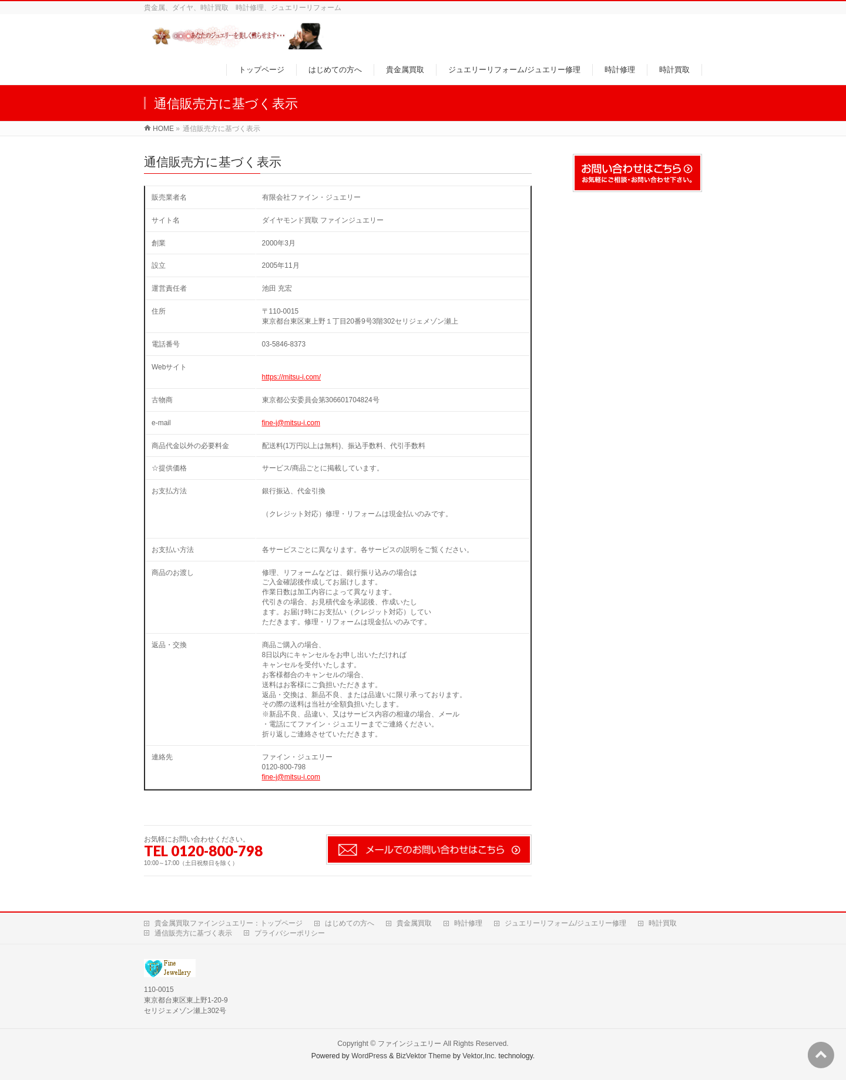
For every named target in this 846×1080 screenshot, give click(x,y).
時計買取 (663, 923)
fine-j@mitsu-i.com (291, 423)
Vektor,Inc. (479, 1056)
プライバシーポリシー (289, 933)
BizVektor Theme (423, 1056)
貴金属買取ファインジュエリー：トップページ (229, 923)
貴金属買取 (414, 923)
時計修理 (468, 923)
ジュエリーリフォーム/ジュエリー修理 (565, 923)
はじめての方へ (349, 923)
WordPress (369, 1056)
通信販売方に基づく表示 (193, 933)
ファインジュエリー (409, 1043)
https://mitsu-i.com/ (291, 377)
